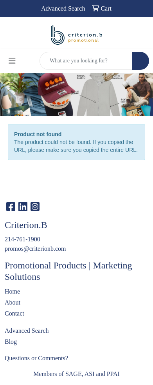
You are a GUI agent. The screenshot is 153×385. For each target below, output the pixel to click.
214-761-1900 (22, 239)
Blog (11, 341)
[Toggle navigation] (12, 60)
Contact (14, 313)
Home (12, 291)
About (12, 302)
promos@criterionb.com (35, 248)
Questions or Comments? (36, 358)
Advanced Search (27, 330)
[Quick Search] (86, 61)
